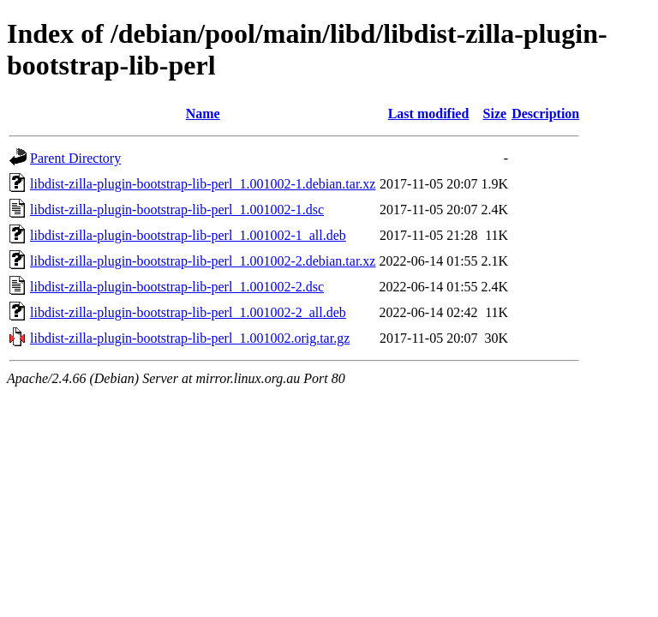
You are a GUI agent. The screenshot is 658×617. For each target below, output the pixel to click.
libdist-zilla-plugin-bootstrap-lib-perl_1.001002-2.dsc (177, 286)
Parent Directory (75, 158)
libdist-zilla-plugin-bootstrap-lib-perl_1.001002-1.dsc (177, 209)
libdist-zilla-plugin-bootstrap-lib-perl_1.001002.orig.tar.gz (190, 338)
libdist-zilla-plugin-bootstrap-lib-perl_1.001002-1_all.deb (188, 235)
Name (203, 113)
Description (545, 113)
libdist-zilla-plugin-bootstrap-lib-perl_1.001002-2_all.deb (188, 312)
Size (495, 113)
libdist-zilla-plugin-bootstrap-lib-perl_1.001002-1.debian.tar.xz (202, 184)
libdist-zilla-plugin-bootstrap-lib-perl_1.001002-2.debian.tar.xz (202, 261)
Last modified (429, 113)
